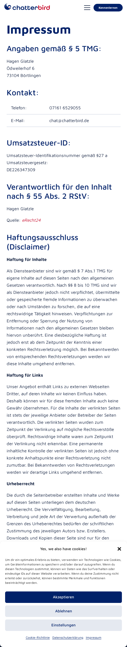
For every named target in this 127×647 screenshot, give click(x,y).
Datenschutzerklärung (67, 637)
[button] (119, 548)
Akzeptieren (63, 597)
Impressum (93, 637)
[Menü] (87, 7)
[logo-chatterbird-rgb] (27, 7)
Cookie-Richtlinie (38, 637)
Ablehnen (63, 611)
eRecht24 (31, 220)
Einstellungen (63, 625)
